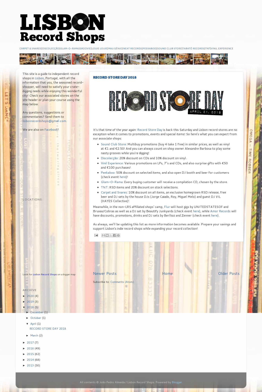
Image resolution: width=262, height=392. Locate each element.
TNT (207, 48)
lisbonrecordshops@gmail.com (44, 121)
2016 (31, 348)
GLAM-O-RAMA (69, 48)
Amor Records (220, 211)
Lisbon (39, 78)
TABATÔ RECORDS (193, 48)
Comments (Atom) (122, 282)
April (33, 324)
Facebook (51, 129)
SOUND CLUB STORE (169, 48)
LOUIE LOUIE (99, 48)
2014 (31, 360)
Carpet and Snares (114, 192)
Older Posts (229, 273)
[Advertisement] (166, 256)
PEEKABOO (149, 48)
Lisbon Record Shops (45, 274)
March (34, 335)
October (36, 318)
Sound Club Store (113, 144)
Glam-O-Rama (112, 182)
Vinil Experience (112, 163)
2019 (31, 301)
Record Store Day (149, 130)
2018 (31, 307)
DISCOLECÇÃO (50, 48)
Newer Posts (105, 273)
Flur (167, 207)
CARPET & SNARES (30, 48)
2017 (31, 342)
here (123, 177)
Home (167, 273)
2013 (31, 365)
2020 (31, 296)
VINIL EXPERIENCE (222, 48)
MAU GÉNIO (115, 48)
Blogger (177, 382)
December (37, 312)
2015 (31, 354)
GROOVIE (85, 48)
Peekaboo (108, 172)
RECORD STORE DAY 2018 (114, 77)
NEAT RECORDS (132, 48)
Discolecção (109, 158)
